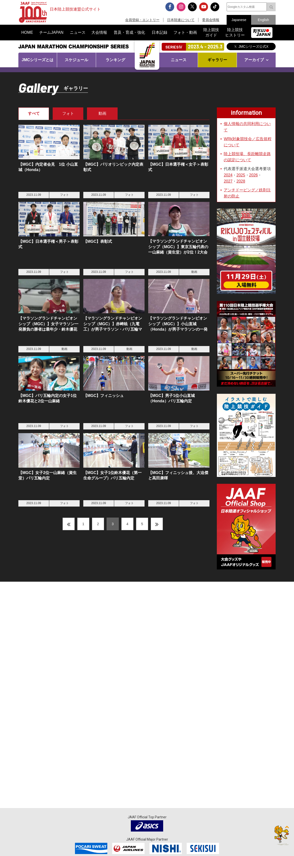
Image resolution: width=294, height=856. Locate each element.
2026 (253, 175)
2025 (240, 175)
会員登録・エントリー (142, 20)
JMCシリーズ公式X (253, 46)
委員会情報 (210, 20)
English (263, 20)
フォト (68, 113)
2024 (228, 175)
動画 (102, 113)
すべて (34, 113)
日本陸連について (181, 20)
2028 (240, 181)
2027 (228, 181)
